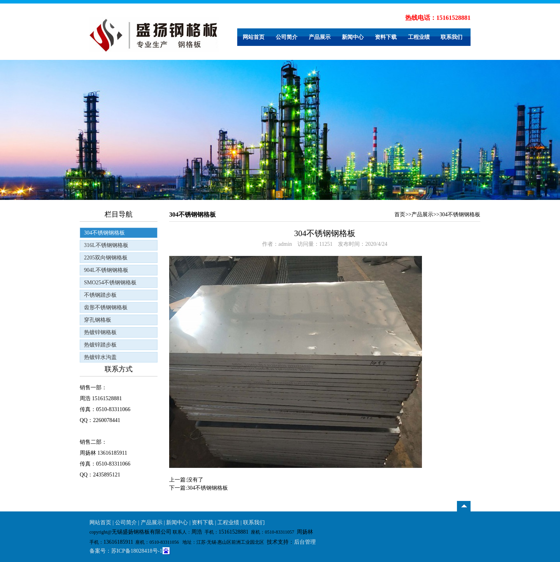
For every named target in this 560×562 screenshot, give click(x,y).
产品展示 (320, 37)
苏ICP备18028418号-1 (136, 551)
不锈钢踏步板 (100, 295)
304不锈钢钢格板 (104, 233)
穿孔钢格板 (97, 320)
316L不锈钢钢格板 (106, 245)
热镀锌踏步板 (100, 345)
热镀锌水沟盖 (100, 357)
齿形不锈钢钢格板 (106, 307)
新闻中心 (353, 37)
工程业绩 (419, 37)
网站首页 (253, 37)
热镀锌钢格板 (100, 332)
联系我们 (451, 37)
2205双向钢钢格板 (106, 258)
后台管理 (305, 542)
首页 (399, 214)
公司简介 (287, 37)
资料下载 (386, 37)
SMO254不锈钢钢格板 (110, 282)
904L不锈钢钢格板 (106, 270)
